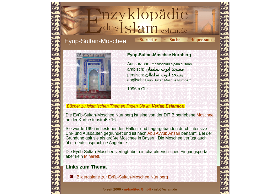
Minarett (91, 156)
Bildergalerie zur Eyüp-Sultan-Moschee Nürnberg (122, 177)
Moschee (204, 115)
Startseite (148, 39)
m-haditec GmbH (137, 189)
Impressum (201, 39)
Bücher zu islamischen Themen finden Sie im (125, 106)
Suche (174, 39)
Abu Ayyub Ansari (163, 133)
